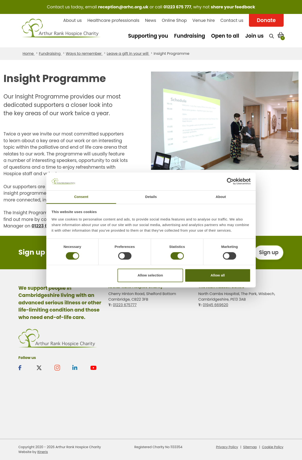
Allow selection (150, 275)
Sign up (269, 252)
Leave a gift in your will (128, 53)
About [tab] (221, 197)
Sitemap (250, 447)
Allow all (218, 275)
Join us (254, 35)
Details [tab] (151, 197)
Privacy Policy (227, 447)
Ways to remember (84, 53)
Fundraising (189, 35)
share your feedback (233, 7)
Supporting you (148, 35)
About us (72, 20)
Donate (266, 20)
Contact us (231, 20)
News (150, 20)
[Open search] (271, 36)
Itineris (42, 452)
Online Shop (174, 20)
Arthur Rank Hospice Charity (61, 31)
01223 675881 (45, 226)
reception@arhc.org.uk (123, 7)
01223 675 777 (177, 7)
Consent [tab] (81, 197)
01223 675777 (125, 305)
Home (29, 53)
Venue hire (203, 20)
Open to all (225, 35)
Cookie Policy (272, 447)
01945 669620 (215, 305)
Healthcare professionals (113, 20)
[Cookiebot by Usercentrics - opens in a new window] (230, 181)
